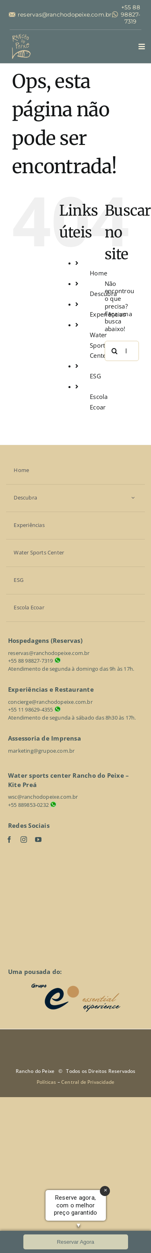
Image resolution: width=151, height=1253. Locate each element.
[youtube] (38, 839)
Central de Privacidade (87, 1082)
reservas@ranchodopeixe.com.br (65, 14)
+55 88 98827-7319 (130, 14)
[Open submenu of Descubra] (133, 498)
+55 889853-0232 (28, 804)
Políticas (47, 1082)
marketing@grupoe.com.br (41, 750)
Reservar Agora (75, 1242)
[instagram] (24, 839)
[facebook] (9, 839)
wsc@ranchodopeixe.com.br (43, 796)
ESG (95, 376)
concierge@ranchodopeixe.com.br (50, 701)
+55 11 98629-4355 (30, 709)
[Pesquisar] (115, 351)
